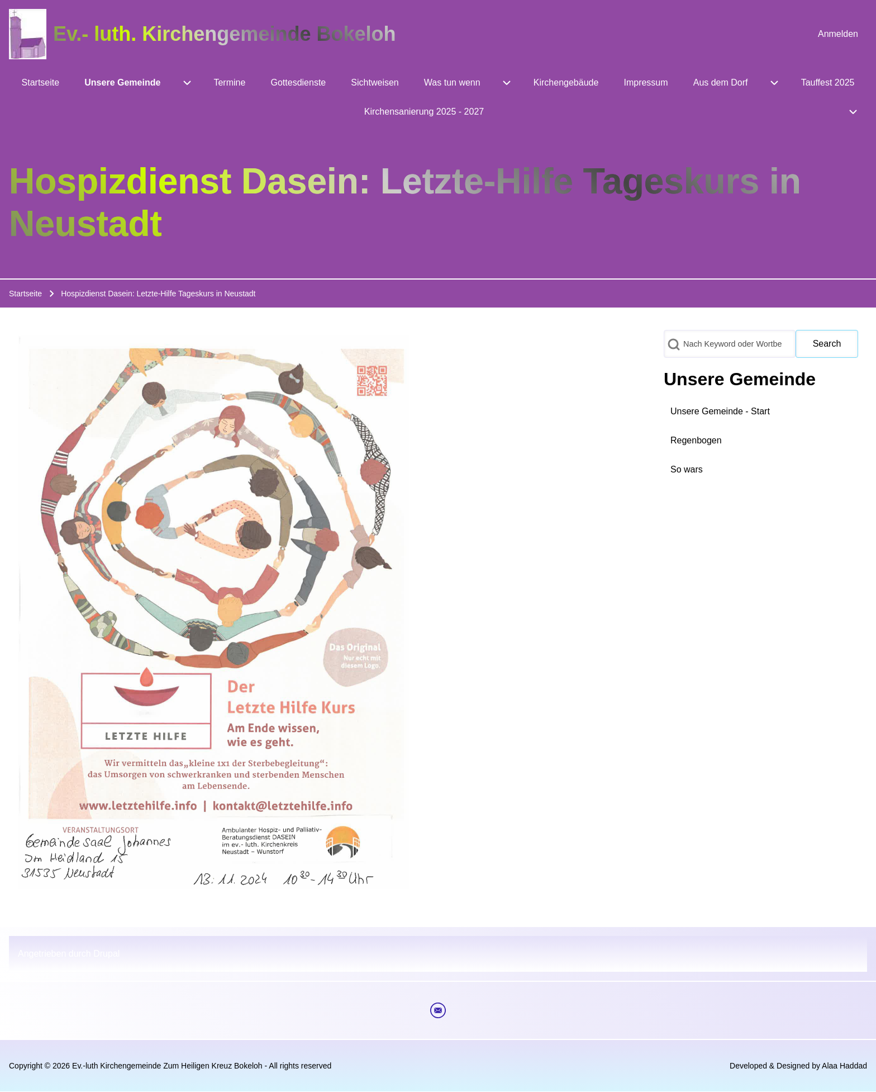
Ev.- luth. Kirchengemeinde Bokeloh (224, 33)
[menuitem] (838, 34)
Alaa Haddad (844, 1065)
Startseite (25, 293)
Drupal (106, 953)
